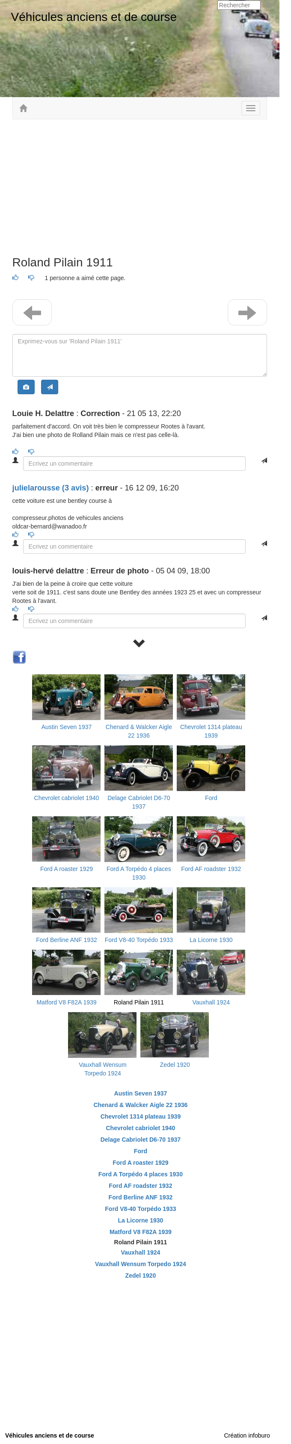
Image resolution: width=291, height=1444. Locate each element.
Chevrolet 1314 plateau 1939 (141, 1116)
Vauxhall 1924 (211, 1002)
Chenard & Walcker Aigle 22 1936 (140, 1104)
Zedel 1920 (175, 1064)
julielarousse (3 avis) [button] (50, 488)
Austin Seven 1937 (67, 726)
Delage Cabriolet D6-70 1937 (141, 1139)
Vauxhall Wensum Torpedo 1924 (140, 1264)
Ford (211, 797)
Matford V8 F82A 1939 (66, 1002)
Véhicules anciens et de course (94, 17)
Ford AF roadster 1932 (211, 868)
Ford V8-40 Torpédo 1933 (139, 939)
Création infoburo (247, 1435)
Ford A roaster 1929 (66, 868)
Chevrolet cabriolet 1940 (66, 797)
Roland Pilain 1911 (139, 1002)
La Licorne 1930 (211, 939)
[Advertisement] (140, 188)
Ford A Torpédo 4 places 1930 (140, 1174)
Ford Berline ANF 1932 (66, 939)
